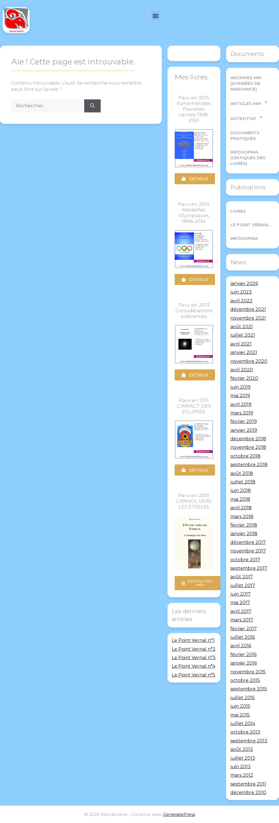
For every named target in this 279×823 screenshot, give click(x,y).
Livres (238, 211)
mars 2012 (241, 775)
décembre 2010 (248, 792)
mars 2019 (241, 413)
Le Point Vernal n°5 (193, 675)
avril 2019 (240, 404)
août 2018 (241, 473)
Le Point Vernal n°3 (194, 657)
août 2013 (241, 749)
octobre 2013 (245, 732)
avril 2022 (241, 300)
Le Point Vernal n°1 (193, 640)
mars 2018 (241, 516)
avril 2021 (240, 344)
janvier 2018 (243, 533)
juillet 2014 (242, 723)
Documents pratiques (244, 135)
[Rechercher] (92, 105)
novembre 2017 (248, 551)
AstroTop (246, 117)
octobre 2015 (245, 680)
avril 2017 (240, 611)
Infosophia (244, 238)
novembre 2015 (248, 672)
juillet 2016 (242, 637)
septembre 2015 (248, 689)
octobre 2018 (245, 456)
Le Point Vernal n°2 (194, 649)
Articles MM (249, 102)
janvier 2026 (244, 283)
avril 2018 (241, 507)
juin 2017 (240, 594)
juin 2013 (240, 766)
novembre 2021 (248, 318)
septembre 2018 (249, 464)
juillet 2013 (242, 758)
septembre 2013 (248, 741)
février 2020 (244, 378)
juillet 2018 (242, 482)
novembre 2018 (248, 447)
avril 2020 (241, 369)
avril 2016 (240, 645)
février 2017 (243, 628)
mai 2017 (240, 602)
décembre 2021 (248, 309)
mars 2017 (241, 620)
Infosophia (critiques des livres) (248, 157)
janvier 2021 (243, 352)
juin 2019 (240, 387)
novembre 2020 (248, 361)
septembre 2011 (248, 784)
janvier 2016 (243, 663)
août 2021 (241, 326)
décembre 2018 (248, 438)
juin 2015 (240, 706)
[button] (155, 15)
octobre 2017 (245, 559)
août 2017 (241, 576)
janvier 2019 (243, 430)
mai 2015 (240, 715)
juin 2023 (241, 292)
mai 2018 (240, 499)
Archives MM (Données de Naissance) (246, 83)
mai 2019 (240, 395)
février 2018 (243, 525)
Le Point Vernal (250, 224)
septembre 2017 (248, 568)
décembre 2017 (248, 542)
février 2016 (243, 654)
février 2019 (243, 421)
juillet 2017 (242, 585)
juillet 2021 (242, 335)
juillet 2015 (242, 697)
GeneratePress (179, 814)
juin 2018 (240, 490)
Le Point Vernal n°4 (193, 666)
